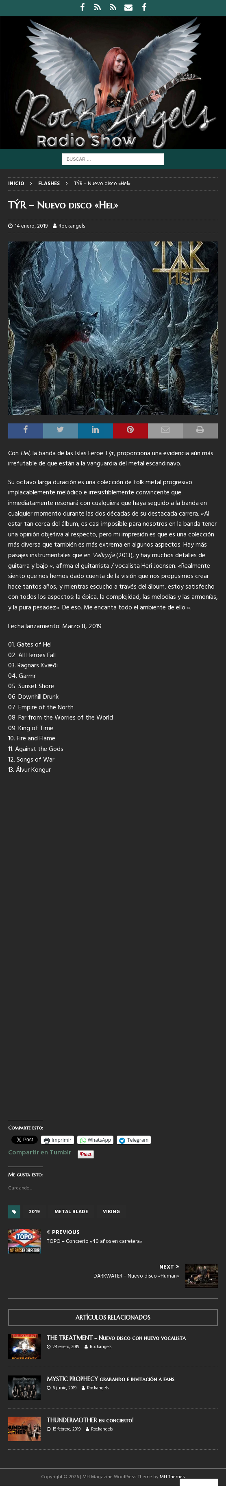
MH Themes (172, 1477)
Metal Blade (71, 1212)
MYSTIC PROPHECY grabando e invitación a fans (110, 1379)
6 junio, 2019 (64, 1388)
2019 (34, 1212)
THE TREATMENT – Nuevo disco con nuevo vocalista (116, 1338)
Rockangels (72, 226)
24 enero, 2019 (65, 1347)
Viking (111, 1212)
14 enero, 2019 (31, 226)
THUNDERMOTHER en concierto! (90, 1420)
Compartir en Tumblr (39, 1151)
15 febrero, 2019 (66, 1429)
